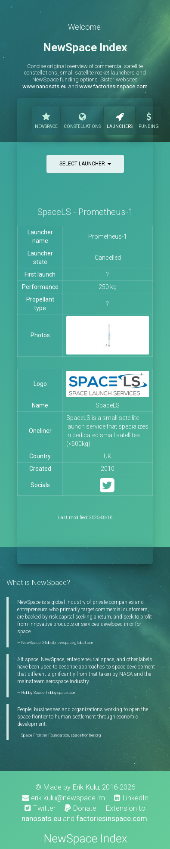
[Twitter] (107, 489)
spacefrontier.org (86, 735)
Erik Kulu (85, 787)
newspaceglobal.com (75, 642)
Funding (149, 120)
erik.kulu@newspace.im (63, 797)
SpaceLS (108, 405)
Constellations (82, 120)
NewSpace (46, 120)
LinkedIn (131, 797)
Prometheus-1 (107, 236)
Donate (80, 808)
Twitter (40, 808)
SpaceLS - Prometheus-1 (85, 212)
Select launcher (85, 164)
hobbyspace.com (61, 692)
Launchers (120, 120)
